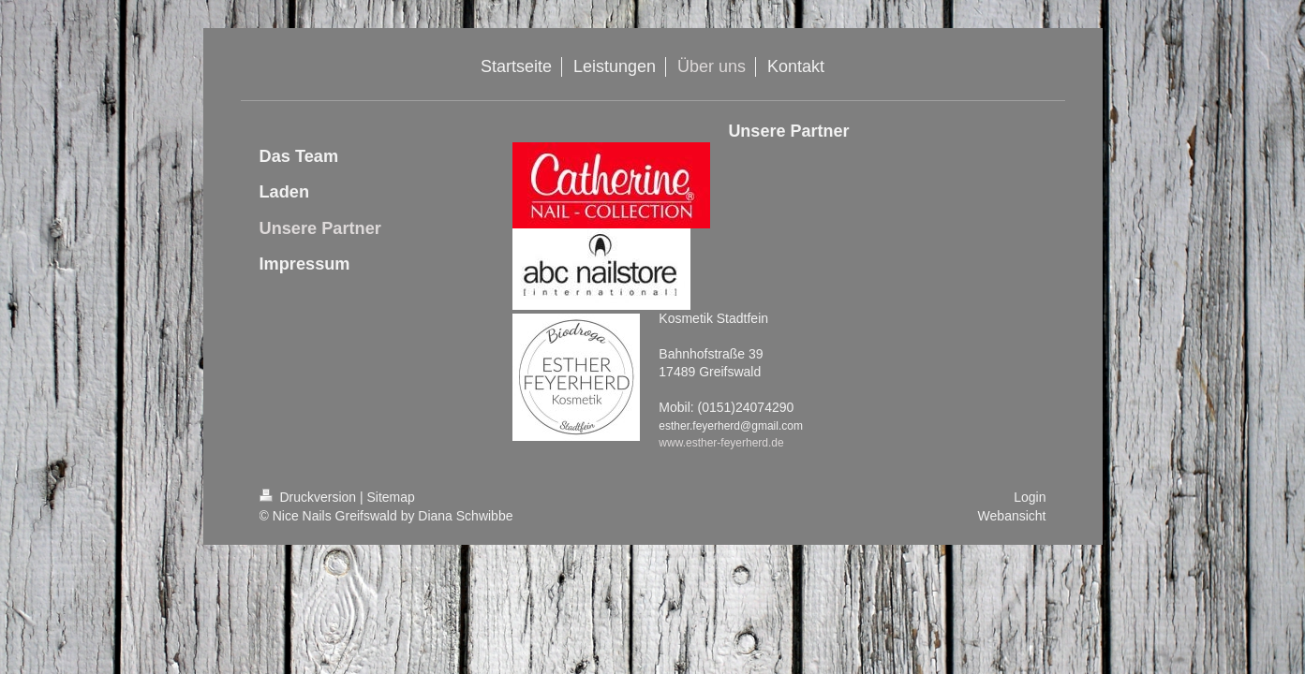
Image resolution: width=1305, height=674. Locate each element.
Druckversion (310, 497)
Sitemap (391, 497)
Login (1029, 497)
